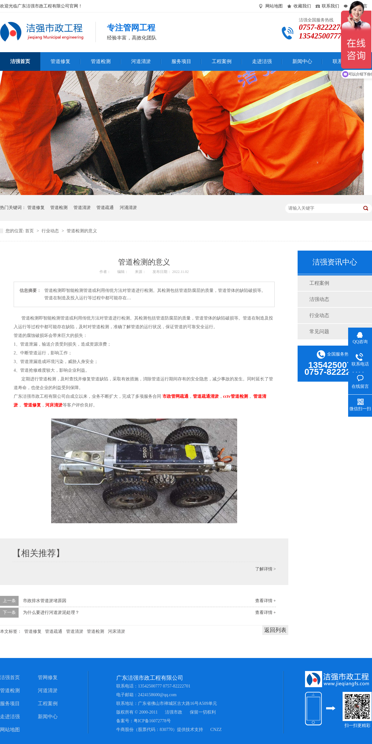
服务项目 (10, 703)
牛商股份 (125, 729)
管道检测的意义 (82, 231)
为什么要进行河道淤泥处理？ (51, 612)
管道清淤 (82, 207)
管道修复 (36, 207)
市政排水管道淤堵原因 (44, 600)
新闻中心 (48, 716)
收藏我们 (302, 6)
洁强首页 (10, 677)
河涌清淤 (128, 207)
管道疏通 (105, 207)
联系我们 (330, 6)
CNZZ (216, 729)
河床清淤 (116, 631)
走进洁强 (10, 716)
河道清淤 (48, 690)
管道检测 (59, 207)
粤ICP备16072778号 (152, 721)
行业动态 (51, 231)
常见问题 (319, 331)
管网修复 (48, 677)
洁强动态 (319, 299)
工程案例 (319, 283)
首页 (30, 231)
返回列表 (275, 630)
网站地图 (274, 6)
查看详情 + (265, 600)
